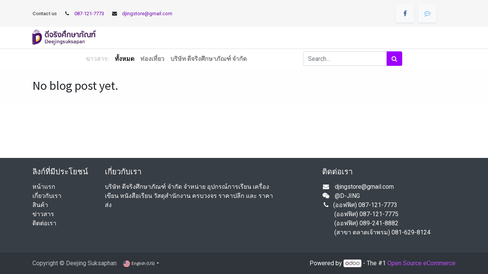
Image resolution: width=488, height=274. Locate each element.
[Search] (394, 58)
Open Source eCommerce (421, 263)
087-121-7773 (89, 13)
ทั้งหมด (124, 58)
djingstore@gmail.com (147, 13)
